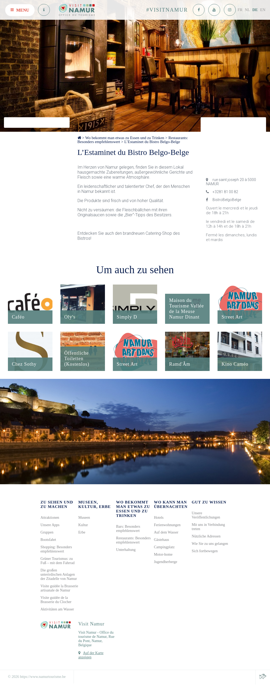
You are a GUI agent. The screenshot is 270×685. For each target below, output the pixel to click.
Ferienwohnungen (167, 525)
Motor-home (163, 555)
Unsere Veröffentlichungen (206, 516)
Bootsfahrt (48, 540)
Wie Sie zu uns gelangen (210, 544)
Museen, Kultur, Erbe (94, 505)
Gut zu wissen (209, 503)
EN (263, 10)
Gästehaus (161, 540)
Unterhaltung (126, 550)
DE (255, 10)
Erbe (81, 533)
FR (240, 10)
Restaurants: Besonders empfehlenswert (133, 541)
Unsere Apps (50, 525)
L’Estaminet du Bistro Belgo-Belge (152, 142)
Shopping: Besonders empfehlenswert (56, 550)
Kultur (83, 525)
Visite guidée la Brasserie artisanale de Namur (59, 589)
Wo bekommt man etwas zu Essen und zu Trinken (124, 138)
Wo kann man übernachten (171, 505)
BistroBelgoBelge (223, 200)
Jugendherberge (165, 562)
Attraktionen (50, 518)
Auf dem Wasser (166, 533)
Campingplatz (164, 548)
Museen (84, 518)
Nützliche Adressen (206, 537)
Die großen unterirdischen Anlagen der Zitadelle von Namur (59, 575)
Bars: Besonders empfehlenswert (128, 529)
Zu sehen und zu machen (57, 505)
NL (247, 10)
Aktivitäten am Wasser (57, 610)
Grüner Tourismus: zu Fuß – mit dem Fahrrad (58, 561)
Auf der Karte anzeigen (90, 656)
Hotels (159, 518)
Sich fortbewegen (205, 552)
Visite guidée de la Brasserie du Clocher (56, 600)
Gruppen (47, 533)
